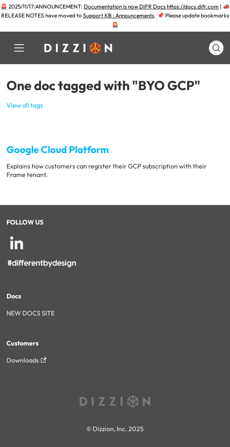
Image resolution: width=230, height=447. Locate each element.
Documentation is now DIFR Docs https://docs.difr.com (151, 6)
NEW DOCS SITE (30, 313)
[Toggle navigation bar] (19, 48)
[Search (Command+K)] (216, 48)
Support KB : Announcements (118, 15)
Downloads (26, 360)
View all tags (24, 105)
